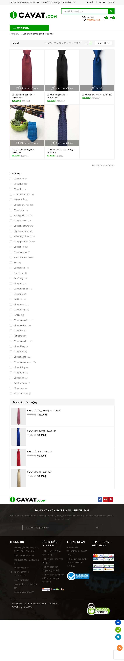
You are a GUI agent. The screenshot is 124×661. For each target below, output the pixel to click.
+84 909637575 (21, 567)
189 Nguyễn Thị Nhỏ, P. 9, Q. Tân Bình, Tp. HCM (26, 549)
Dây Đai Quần (20, 383)
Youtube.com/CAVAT (24, 592)
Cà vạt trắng (19, 367)
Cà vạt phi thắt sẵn (22, 241)
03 (55, 43)
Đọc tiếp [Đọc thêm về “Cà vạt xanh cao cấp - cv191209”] (99, 88)
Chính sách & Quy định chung (51, 553)
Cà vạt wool (19, 304)
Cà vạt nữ (18, 294)
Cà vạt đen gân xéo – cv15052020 (57, 96)
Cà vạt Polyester (21, 204)
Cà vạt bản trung (21, 225)
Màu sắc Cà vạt (21, 257)
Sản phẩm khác (21, 393)
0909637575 (93, 19)
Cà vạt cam (19, 178)
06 (60, 43)
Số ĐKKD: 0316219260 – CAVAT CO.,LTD (77, 551)
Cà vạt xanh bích (21, 341)
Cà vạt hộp (19, 246)
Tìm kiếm (111, 11)
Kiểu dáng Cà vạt (22, 236)
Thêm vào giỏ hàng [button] (29, 88)
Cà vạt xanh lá (20, 220)
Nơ (15, 262)
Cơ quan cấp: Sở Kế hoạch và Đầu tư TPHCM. (77, 562)
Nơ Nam (18, 299)
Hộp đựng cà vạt (21, 231)
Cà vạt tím (18, 330)
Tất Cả (77, 43)
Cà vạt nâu (19, 372)
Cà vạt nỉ (18, 283)
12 (70, 43)
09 (65, 43)
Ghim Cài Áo (19, 199)
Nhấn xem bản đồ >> (24, 555)
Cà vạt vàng (19, 309)
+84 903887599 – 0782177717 (20, 573)
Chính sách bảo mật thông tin (52, 561)
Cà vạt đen (19, 377)
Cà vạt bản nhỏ (21, 288)
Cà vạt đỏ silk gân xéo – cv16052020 (23, 96)
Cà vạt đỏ (18, 351)
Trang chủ (14, 33)
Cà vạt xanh (19, 267)
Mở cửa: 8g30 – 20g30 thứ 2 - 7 (26, 561)
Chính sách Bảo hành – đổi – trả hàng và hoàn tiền (53, 578)
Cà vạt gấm (19, 210)
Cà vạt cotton (20, 325)
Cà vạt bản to (20, 356)
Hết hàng (18, 335)
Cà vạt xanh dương (22, 362)
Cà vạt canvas (20, 252)
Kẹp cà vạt (19, 273)
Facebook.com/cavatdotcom (26, 586)
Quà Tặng (18, 278)
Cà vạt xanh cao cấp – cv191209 (97, 94)
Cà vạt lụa (18, 183)
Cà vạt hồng (19, 346)
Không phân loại (21, 215)
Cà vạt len (18, 189)
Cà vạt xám (19, 388)
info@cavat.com (21, 579)
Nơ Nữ (17, 314)
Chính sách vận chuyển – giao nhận (51, 568)
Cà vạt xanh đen (21, 320)
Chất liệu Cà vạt (21, 194)
